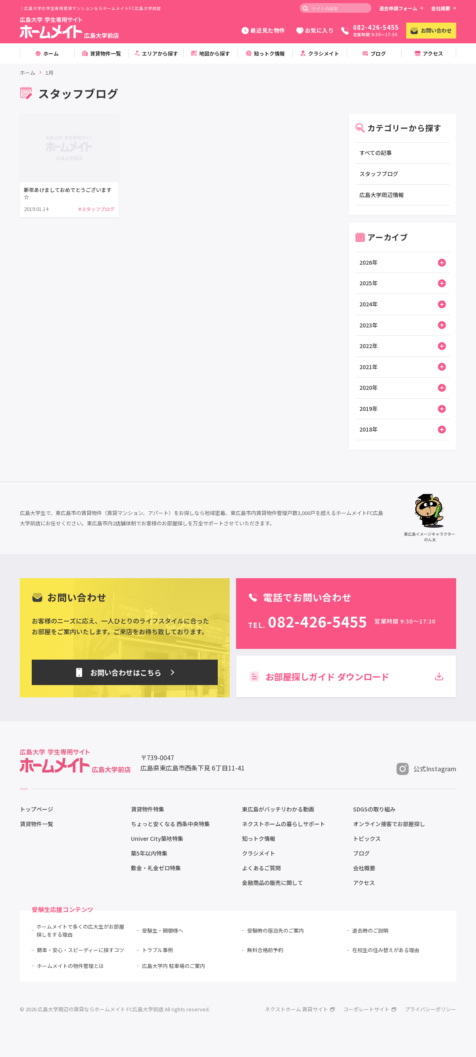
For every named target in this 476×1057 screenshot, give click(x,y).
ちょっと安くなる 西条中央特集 (170, 824)
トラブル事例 (157, 950)
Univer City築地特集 (157, 838)
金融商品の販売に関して (272, 883)
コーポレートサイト (370, 1009)
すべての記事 (375, 153)
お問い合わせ (431, 30)
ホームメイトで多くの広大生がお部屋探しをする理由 (80, 930)
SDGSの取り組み (374, 809)
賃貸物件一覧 (36, 824)
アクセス (364, 883)
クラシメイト (258, 853)
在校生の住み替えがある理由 (385, 950)
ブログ (361, 853)
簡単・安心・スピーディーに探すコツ (80, 950)
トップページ (36, 809)
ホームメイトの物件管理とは (70, 966)
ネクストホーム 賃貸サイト (300, 1009)
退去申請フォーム (401, 8)
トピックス (367, 838)
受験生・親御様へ (162, 930)
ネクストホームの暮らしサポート (283, 824)
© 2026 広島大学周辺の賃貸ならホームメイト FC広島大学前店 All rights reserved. (115, 1009)
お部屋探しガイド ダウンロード (346, 676)
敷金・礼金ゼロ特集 (156, 868)
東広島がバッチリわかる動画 (278, 809)
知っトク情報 (258, 838)
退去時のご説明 (370, 930)
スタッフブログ (378, 174)
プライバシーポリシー (430, 1009)
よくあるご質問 (261, 868)
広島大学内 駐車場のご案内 (173, 966)
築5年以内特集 (149, 853)
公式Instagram (426, 769)
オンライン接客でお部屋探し (389, 824)
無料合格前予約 (265, 950)
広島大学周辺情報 (381, 195)
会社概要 (443, 8)
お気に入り (315, 30)
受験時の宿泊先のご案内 (275, 930)
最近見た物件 (263, 30)
